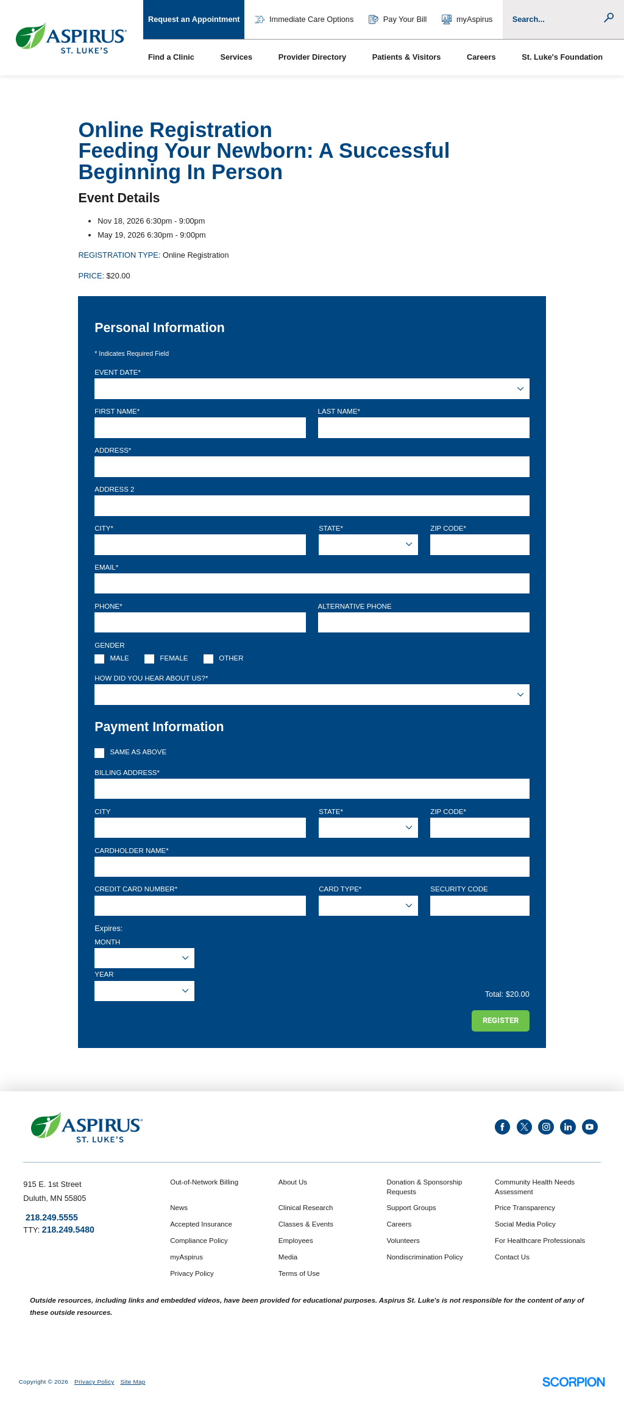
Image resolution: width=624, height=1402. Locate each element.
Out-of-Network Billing (204, 1182)
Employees (295, 1240)
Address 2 (114, 489)
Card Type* (340, 889)
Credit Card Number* (135, 889)
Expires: (108, 928)
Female (174, 658)
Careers (481, 57)
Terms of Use (299, 1273)
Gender (109, 645)
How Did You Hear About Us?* (151, 678)
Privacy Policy (192, 1273)
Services (236, 57)
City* (103, 528)
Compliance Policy (199, 1240)
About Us (292, 1182)
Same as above (138, 752)
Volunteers (402, 1240)
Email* (106, 567)
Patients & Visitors (406, 57)
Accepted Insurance (201, 1224)
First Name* (117, 411)
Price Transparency (525, 1207)
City (102, 811)
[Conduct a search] (557, 19)
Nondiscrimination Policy (424, 1257)
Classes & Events (305, 1224)
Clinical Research (305, 1207)
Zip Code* (448, 528)
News (179, 1207)
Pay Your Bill (398, 19)
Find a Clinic (171, 57)
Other (231, 658)
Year (103, 974)
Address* (112, 450)
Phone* (108, 606)
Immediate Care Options (304, 19)
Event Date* (117, 372)
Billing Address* (127, 772)
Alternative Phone (355, 606)
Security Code (459, 889)
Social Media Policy (525, 1224)
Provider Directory (312, 57)
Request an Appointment (194, 19)
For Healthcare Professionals (540, 1240)
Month (107, 942)
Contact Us (512, 1257)
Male (119, 658)
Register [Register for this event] (501, 1020)
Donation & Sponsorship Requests (424, 1186)
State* (331, 528)
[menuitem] (179, 58)
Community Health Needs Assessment (535, 1186)
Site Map (132, 1381)
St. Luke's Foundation (562, 57)
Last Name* (339, 411)
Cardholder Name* (131, 850)
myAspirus (467, 19)
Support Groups (411, 1207)
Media (287, 1257)
